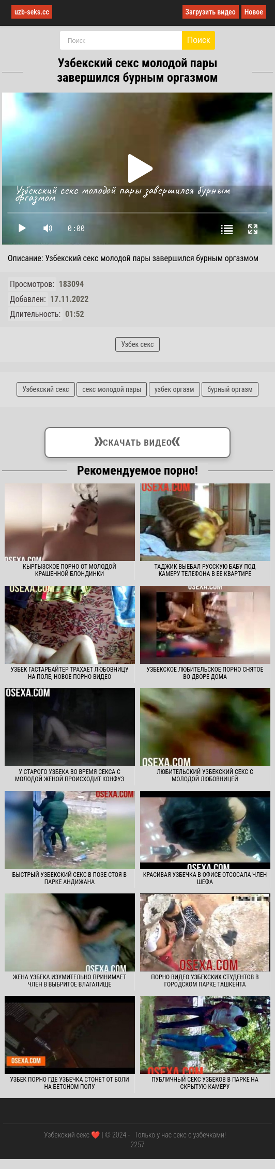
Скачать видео (137, 440)
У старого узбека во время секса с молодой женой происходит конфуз (69, 775)
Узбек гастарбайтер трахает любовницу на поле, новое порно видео (69, 673)
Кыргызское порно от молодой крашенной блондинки (69, 570)
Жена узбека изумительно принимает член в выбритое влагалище (69, 981)
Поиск (198, 40)
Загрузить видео (211, 12)
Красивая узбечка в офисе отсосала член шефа (205, 878)
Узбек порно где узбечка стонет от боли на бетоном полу (69, 1083)
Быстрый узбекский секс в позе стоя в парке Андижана (69, 878)
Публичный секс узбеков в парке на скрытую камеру (204, 1083)
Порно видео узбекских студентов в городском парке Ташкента (204, 981)
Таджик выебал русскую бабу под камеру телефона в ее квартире (204, 570)
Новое (254, 12)
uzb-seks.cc (31, 12)
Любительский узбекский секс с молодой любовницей (205, 775)
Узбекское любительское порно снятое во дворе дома (204, 673)
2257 (137, 1145)
